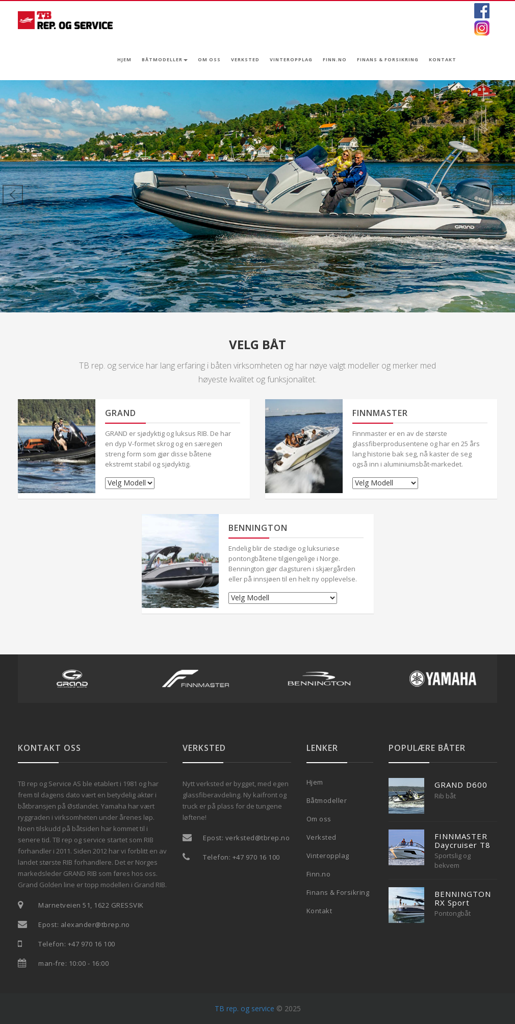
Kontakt (442, 59)
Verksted (245, 59)
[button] (39, 196)
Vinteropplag (291, 59)
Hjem (124, 59)
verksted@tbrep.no (257, 837)
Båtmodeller (326, 800)
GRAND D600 (460, 784)
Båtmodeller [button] (165, 59)
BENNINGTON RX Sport (462, 898)
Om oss (209, 59)
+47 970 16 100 (91, 943)
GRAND (120, 413)
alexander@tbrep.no (95, 924)
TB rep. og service (244, 1008)
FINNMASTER (380, 413)
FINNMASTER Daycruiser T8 (462, 840)
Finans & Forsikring (388, 59)
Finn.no (335, 59)
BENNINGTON (258, 527)
